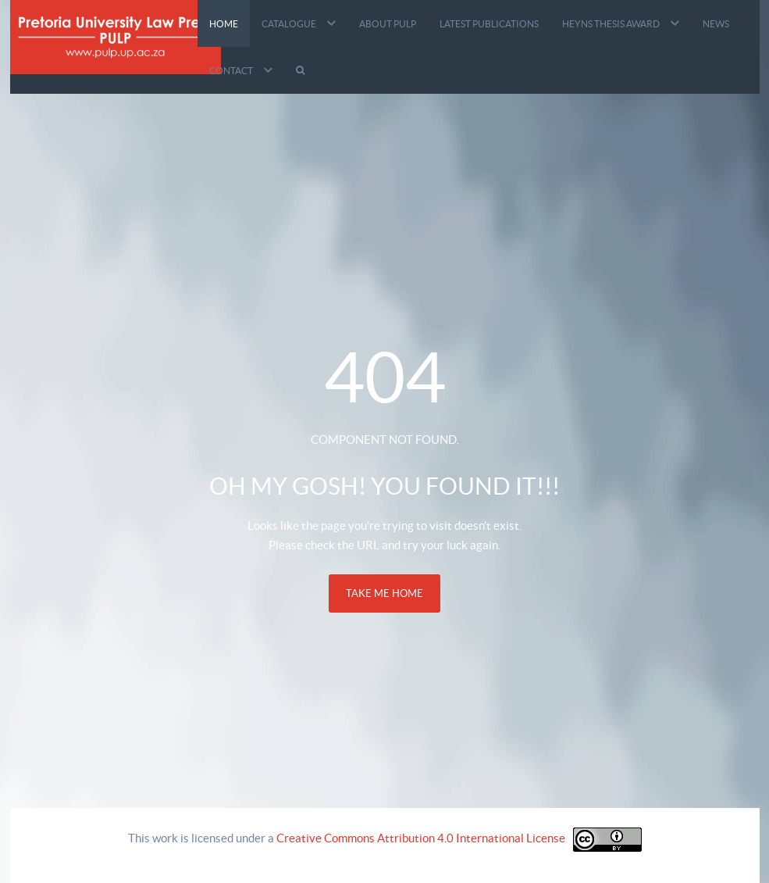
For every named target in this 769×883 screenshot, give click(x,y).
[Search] (302, 70)
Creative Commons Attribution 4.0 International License (420, 838)
